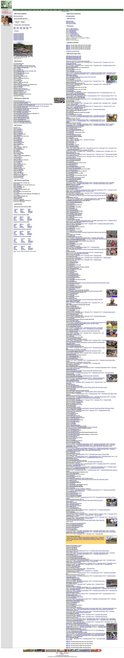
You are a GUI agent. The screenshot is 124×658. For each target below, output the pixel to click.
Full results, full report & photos (82, 443)
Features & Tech (76, 300)
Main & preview (32, 106)
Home (57, 652)
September (30, 211)
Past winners (46, 104)
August (21, 211)
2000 (21, 28)
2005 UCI (68, 49)
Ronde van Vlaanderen (74, 29)
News (22, 9)
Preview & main (90, 195)
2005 (24, 27)
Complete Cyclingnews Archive (72, 51)
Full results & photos (107, 65)
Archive (61, 652)
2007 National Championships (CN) (73, 57)
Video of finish (74, 408)
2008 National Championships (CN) (73, 56)
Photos (55, 9)
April (15, 210)
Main (21, 64)
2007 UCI (68, 47)
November (22, 212)
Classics (71, 26)
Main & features (86, 539)
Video (96, 608)
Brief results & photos (73, 355)
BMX (41, 9)
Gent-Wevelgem (72, 30)
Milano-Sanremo (74, 28)
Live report (31, 66)
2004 (27, 27)
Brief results (105, 84)
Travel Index (66, 652)
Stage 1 (75, 333)
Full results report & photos (73, 323)
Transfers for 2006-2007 (18, 35)
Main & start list (72, 63)
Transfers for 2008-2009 (18, 33)
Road (34, 9)
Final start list (99, 342)
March (29, 209)
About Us (62, 653)
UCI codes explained (65, 11)
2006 (21, 27)
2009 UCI (68, 45)
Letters (65, 9)
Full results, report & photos (22, 66)
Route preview (93, 539)
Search (69, 9)
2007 (18, 27)
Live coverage (92, 608)
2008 (14, 27)
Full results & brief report (96, 120)
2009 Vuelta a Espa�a (71, 23)
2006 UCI (68, 48)
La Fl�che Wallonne (74, 34)
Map (42, 104)
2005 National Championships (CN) (73, 59)
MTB (37, 9)
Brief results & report (74, 268)
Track (51, 9)
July (15, 211)
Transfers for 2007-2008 (18, 34)
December (30, 212)
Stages (90, 116)
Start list (39, 104)
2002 (14, 28)
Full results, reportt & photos (24, 89)
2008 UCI (68, 46)
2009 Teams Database (18, 16)
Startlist (90, 240)
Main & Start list (106, 509)
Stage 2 (71, 333)
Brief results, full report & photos (78, 558)
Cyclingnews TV (16, 9)
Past (94, 323)
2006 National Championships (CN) (73, 58)
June (29, 210)
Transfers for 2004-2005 (18, 37)
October (16, 212)
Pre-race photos (87, 612)
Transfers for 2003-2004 (18, 38)
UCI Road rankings (70, 16)
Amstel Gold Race (74, 32)
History (47, 106)
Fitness (60, 9)
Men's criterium (108, 497)
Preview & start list (80, 93)
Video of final (72, 342)
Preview (85, 76)
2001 (18, 28)
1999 (24, 28)
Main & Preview (33, 104)
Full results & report (79, 92)
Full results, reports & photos (98, 377)
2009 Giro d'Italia (69, 21)
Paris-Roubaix (73, 31)
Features (30, 9)
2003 (30, 27)
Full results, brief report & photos (77, 76)
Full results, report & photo (75, 505)
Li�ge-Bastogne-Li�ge (75, 35)
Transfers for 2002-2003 (18, 39)
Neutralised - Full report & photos (100, 598)
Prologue (104, 454)
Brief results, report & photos (76, 485)
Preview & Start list (103, 238)
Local (14, 251)
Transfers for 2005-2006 (18, 36)
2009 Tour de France (70, 22)
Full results (19, 135)
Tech (25, 9)
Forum (73, 9)
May (21, 210)
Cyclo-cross (45, 9)
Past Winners (96, 375)
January (16, 209)
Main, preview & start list (95, 397)
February (22, 209)
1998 (27, 28)
